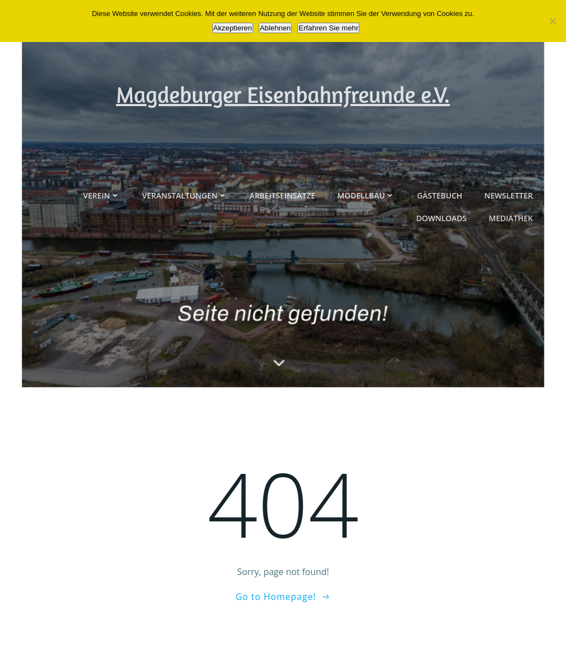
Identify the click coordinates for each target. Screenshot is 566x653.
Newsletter (508, 225)
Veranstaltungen (184, 225)
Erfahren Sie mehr (328, 28)
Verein (101, 225)
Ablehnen (275, 28)
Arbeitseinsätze (282, 225)
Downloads (441, 247)
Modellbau (366, 225)
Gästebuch (439, 225)
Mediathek (511, 247)
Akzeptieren (232, 28)
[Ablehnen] (552, 21)
